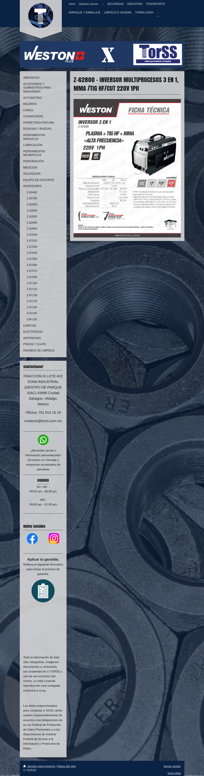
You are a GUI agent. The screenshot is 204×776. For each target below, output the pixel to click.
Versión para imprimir (39, 766)
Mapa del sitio (67, 766)
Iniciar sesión (172, 766)
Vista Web (174, 773)
